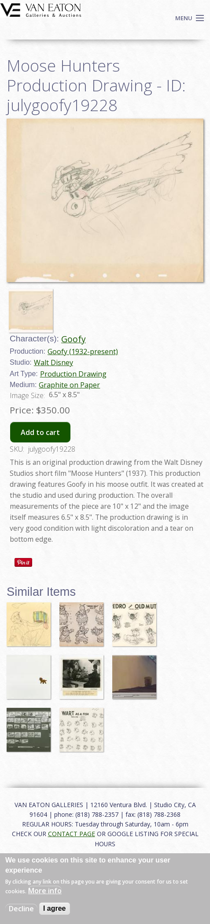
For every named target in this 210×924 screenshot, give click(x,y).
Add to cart (40, 432)
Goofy (73, 339)
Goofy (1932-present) (83, 351)
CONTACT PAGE (71, 834)
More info (45, 890)
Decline (21, 908)
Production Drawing (73, 374)
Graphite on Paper (69, 385)
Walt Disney (53, 362)
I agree (54, 908)
